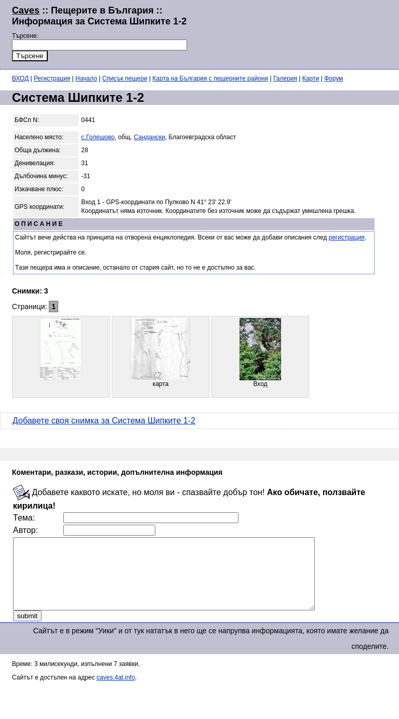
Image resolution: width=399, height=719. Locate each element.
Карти (310, 78)
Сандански (149, 137)
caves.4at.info (116, 691)
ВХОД (20, 78)
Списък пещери (125, 78)
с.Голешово (97, 137)
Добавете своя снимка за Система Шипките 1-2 (103, 420)
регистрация (347, 237)
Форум (333, 78)
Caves (25, 10)
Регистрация (52, 78)
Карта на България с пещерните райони (210, 78)
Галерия (285, 78)
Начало (86, 78)
